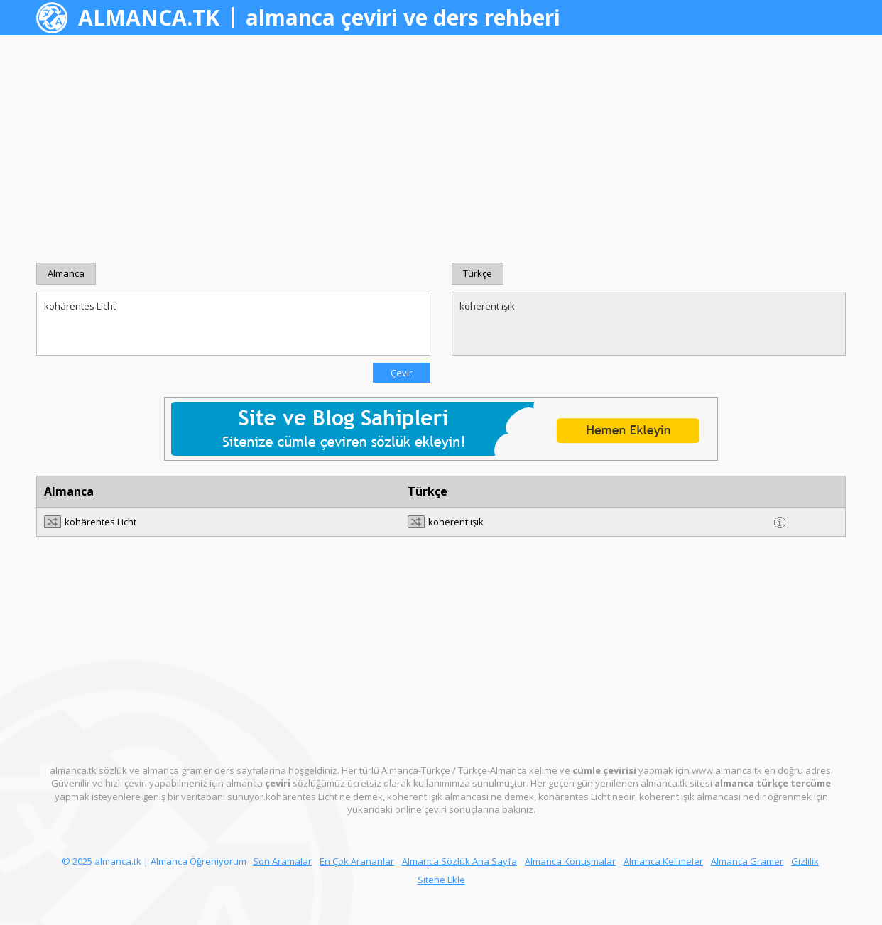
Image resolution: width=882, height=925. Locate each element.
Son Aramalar (282, 861)
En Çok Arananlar (357, 861)
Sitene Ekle (441, 879)
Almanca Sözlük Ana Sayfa (459, 861)
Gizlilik (805, 861)
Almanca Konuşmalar (570, 861)
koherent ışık (649, 324)
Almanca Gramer (747, 861)
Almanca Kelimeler (663, 861)
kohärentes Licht (233, 324)
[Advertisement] (441, 149)
